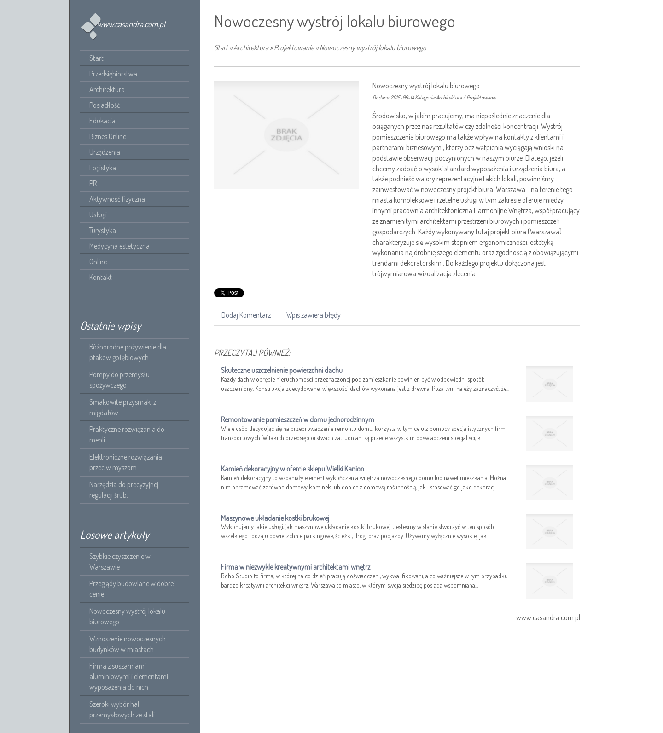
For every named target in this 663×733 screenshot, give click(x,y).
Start (221, 47)
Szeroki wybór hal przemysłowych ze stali (122, 709)
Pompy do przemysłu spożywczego (119, 380)
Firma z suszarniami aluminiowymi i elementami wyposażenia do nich (128, 676)
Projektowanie (294, 47)
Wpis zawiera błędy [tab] (313, 315)
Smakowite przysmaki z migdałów (122, 407)
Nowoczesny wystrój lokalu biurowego (127, 616)
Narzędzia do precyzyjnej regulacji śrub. (123, 490)
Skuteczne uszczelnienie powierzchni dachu (282, 370)
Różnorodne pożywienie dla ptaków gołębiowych (127, 352)
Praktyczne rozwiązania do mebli (126, 434)
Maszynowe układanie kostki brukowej (275, 518)
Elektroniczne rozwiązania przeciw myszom (125, 462)
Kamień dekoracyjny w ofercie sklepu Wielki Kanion (292, 468)
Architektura (250, 47)
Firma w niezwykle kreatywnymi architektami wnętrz (295, 566)
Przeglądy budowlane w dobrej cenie (132, 589)
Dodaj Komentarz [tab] (246, 315)
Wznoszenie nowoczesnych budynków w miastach (127, 644)
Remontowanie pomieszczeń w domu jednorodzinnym (297, 419)
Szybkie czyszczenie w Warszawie (120, 561)
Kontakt (100, 277)
